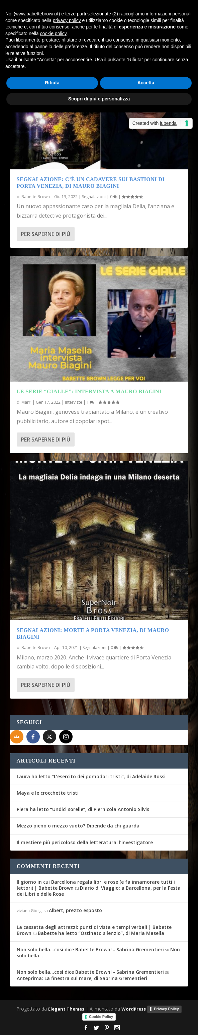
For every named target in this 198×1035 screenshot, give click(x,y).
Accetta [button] (146, 82)
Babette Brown (35, 197)
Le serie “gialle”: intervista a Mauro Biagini (89, 391)
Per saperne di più (45, 234)
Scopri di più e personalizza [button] (99, 98)
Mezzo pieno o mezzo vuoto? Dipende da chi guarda (78, 825)
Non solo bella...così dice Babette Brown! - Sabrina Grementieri (90, 949)
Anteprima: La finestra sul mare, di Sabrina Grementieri (82, 978)
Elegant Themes (66, 1009)
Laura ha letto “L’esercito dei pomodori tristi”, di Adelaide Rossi (91, 776)
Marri (26, 402)
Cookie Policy (101, 1017)
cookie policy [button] (53, 33)
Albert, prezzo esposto (75, 910)
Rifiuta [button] (52, 82)
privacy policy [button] (67, 20)
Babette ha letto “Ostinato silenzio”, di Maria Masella (101, 933)
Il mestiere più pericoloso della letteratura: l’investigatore (85, 842)
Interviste (73, 402)
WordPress (133, 1009)
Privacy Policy (166, 1009)
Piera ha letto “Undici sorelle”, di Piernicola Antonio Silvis (83, 809)
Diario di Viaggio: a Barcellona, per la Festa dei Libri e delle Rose (99, 891)
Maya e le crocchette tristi (48, 793)
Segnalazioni (94, 197)
